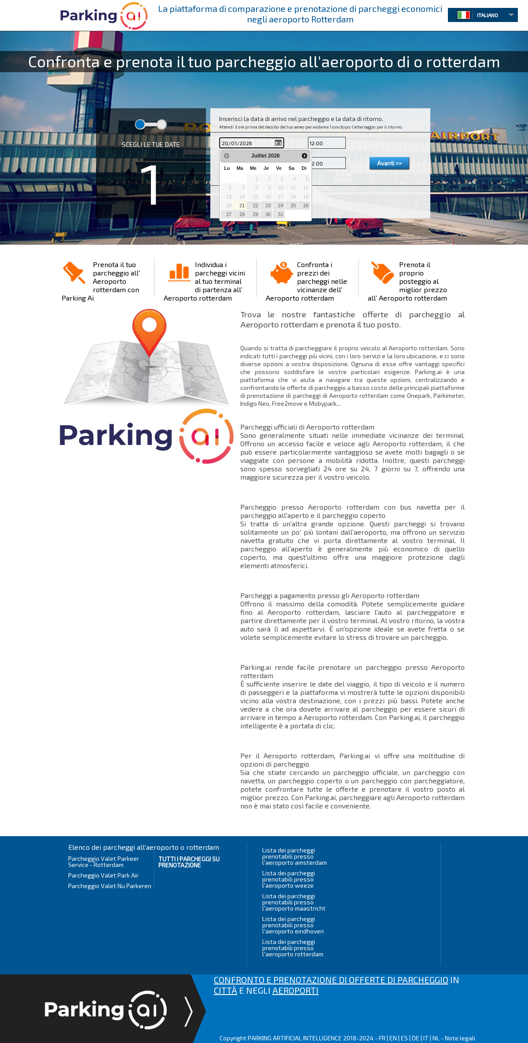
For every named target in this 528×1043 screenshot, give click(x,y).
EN (393, 1038)
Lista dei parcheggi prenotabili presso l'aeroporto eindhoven (293, 925)
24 (280, 205)
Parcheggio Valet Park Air (103, 875)
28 (242, 214)
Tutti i (189, 862)
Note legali (460, 1038)
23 (268, 205)
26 (305, 205)
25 (293, 205)
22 (255, 205)
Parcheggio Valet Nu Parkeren (109, 885)
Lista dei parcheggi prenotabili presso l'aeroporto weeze (288, 879)
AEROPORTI (295, 990)
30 (268, 214)
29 (255, 214)
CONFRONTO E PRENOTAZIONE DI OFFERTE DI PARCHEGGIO (331, 979)
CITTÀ (225, 990)
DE (415, 1038)
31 (280, 214)
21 (242, 205)
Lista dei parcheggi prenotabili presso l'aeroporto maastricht (294, 902)
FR (382, 1038)
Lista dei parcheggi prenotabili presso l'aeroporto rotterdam (292, 948)
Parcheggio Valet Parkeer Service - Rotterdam (103, 861)
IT (426, 1038)
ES (404, 1038)
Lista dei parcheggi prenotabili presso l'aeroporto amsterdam (294, 856)
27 (228, 214)
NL (436, 1038)
